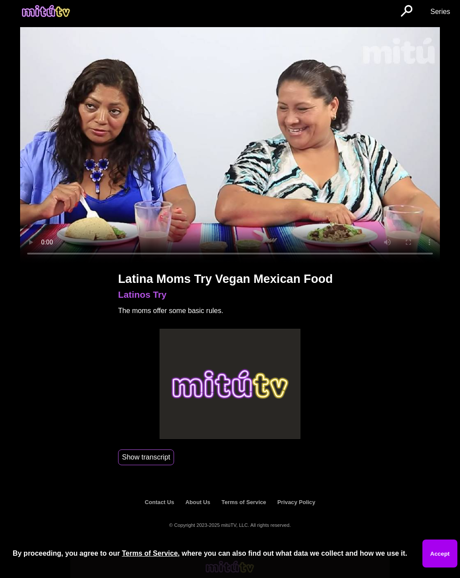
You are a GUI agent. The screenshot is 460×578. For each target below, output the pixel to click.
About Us (197, 502)
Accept (440, 553)
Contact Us (159, 502)
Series (440, 11)
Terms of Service (244, 502)
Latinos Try (142, 294)
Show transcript (146, 457)
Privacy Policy (296, 502)
